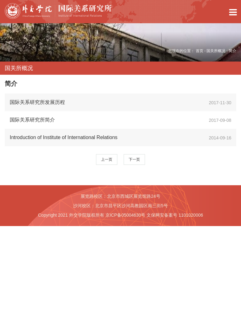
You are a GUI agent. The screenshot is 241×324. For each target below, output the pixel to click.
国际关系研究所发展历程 (37, 102)
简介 (232, 51)
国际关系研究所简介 (32, 119)
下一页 (134, 159)
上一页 (106, 159)
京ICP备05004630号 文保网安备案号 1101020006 (154, 215)
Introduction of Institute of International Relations (63, 137)
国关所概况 (215, 51)
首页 (199, 51)
